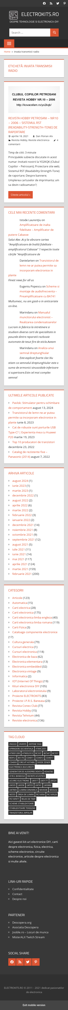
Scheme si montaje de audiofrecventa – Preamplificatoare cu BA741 (39, 291)
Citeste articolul (19, 194)
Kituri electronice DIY (25, 686)
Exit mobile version (34, 1005)
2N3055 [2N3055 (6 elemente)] (22, 744)
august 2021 (20, 544)
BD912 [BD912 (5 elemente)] (12, 757)
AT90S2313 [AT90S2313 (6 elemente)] (27, 753)
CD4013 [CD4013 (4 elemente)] (40, 757)
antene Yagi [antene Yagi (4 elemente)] (35, 744)
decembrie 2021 (23, 525)
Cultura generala (23, 642)
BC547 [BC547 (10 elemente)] (47, 753)
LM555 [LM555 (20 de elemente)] (30, 785)
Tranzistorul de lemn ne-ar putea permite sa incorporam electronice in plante (32, 417)
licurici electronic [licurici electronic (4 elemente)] (19, 780)
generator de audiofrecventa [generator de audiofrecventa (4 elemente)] (25, 771)
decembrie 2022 (23, 495)
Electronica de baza (24, 657)
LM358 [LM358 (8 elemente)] (21, 785)
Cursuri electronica (24, 652)
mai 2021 (18, 559)
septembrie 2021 (23, 539)
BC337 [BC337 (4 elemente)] (38, 753)
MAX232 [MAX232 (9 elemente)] (53, 789)
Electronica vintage (24, 671)
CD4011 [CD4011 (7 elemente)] (30, 757)
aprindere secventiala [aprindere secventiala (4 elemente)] (21, 748)
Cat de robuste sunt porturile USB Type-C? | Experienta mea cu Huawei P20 (32, 432)
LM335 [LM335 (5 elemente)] (12, 785)
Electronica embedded (26, 666)
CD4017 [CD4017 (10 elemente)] (49, 757)
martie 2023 (20, 490)
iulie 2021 (18, 549)
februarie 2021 (22, 574)
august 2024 (20, 481)
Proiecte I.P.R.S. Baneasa (28, 701)
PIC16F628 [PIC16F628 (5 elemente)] (52, 794)
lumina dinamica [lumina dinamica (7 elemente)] (28, 789)
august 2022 (20, 500)
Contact (17, 894)
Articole (17, 598)
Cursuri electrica (22, 647)
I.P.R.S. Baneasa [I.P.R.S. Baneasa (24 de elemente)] (17, 776)
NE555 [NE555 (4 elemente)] (12, 794)
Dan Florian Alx (44, 136)
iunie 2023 (19, 486)
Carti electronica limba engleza (32, 617)
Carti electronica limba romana (32, 622)
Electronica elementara (27, 661)
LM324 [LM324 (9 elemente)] (53, 780)
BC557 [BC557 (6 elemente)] (55, 753)
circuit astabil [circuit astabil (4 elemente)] (27, 762)
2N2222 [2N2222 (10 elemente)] (13, 744)
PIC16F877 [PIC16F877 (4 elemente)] (14, 799)
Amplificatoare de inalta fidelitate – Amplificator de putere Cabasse (31, 230)
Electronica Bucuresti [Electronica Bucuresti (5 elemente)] (21, 767)
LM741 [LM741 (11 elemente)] (38, 785)
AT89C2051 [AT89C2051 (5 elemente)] (41, 748)
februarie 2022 (22, 515)
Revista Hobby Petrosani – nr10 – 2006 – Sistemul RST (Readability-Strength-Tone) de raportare (32, 124)
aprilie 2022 (20, 505)
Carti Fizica (19, 627)
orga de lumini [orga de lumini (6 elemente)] (26, 794)
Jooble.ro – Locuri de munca (30, 932)
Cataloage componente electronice (35, 632)
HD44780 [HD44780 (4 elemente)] (48, 771)
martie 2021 (20, 569)
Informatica (19, 676)
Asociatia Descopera (25, 927)
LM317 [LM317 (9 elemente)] (35, 780)
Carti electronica (22, 612)
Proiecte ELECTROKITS (26, 696)
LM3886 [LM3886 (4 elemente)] (47, 785)
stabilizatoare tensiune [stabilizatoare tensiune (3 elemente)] (22, 808)
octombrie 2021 (22, 534)
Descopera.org (21, 922)
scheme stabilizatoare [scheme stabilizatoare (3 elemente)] (21, 803)
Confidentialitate (23, 889)
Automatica (19, 603)
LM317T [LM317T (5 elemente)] (44, 780)
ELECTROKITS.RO (40, 14)
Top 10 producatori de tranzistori (33, 442)
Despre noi (19, 899)
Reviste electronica (38, 140)
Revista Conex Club (24, 706)
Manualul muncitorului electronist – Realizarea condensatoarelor (38, 317)
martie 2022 (20, 510)
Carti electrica (21, 608)
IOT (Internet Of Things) (27, 681)
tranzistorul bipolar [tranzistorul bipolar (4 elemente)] (20, 812)
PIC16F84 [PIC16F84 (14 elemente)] (40, 794)
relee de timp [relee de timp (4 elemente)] (28, 799)
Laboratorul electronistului (29, 691)
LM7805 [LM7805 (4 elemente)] (13, 789)
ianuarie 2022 (21, 520)
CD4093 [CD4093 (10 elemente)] (13, 762)
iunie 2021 (19, 554)
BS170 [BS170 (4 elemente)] (21, 757)
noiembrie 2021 (22, 530)
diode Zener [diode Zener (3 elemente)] (43, 762)
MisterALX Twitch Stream (28, 937)
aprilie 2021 (20, 564)
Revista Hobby (19, 140)
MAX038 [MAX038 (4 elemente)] (43, 789)
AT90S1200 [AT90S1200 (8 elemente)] (14, 753)
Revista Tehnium (23, 715)
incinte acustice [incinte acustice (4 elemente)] (36, 776)
